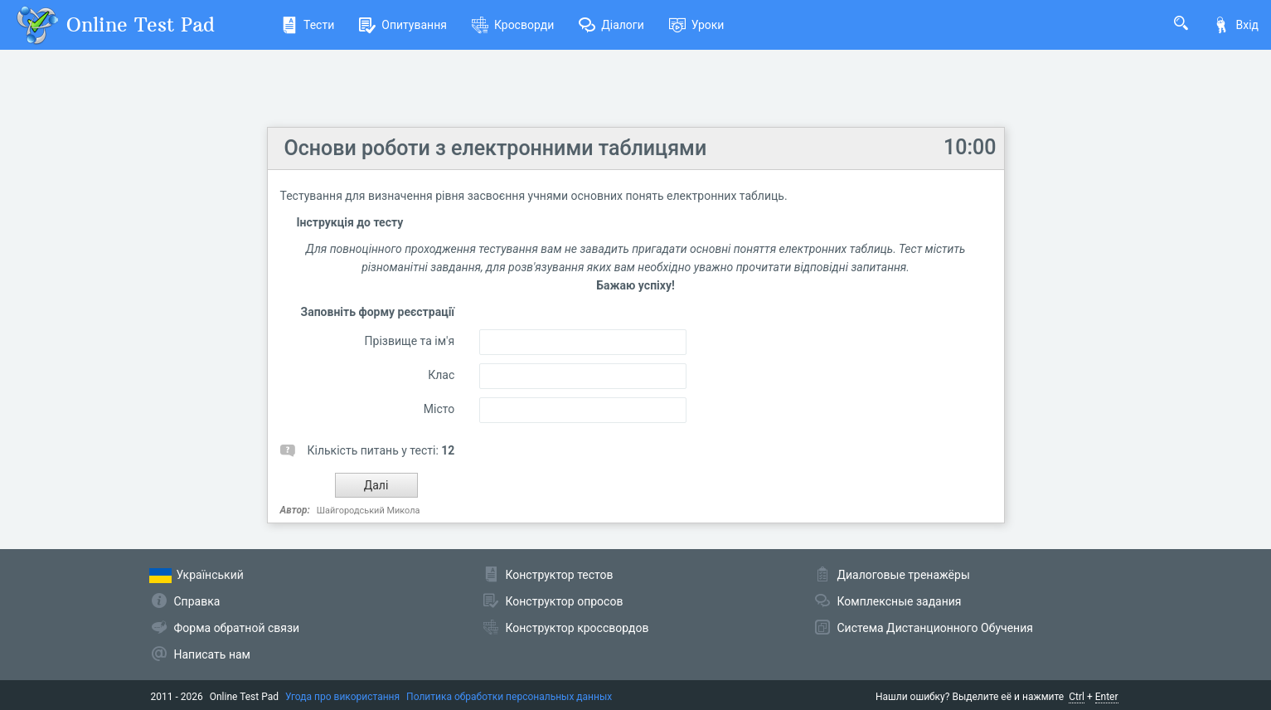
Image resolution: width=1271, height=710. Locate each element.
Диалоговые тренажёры (903, 574)
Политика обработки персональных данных (509, 697)
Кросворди (513, 25)
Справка (197, 601)
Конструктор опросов (564, 601)
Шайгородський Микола (368, 510)
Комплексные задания (899, 601)
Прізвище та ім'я (410, 341)
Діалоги (611, 25)
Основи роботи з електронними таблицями (495, 148)
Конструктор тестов (560, 574)
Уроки (697, 25)
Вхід (1236, 25)
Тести (307, 25)
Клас (441, 375)
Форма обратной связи (237, 628)
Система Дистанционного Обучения (935, 628)
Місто (439, 409)
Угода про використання (342, 697)
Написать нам (212, 654)
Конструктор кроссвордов (577, 628)
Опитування (403, 25)
